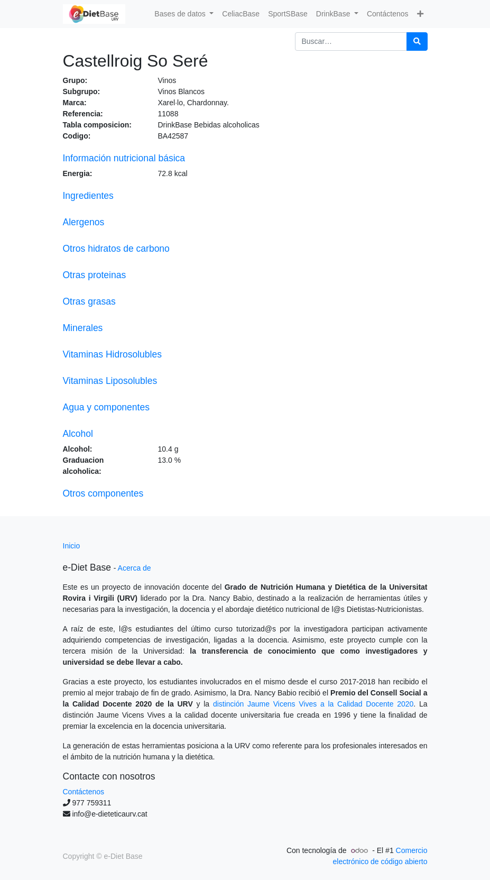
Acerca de (134, 568)
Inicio (71, 546)
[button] (420, 14)
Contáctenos (84, 791)
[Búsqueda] (417, 41)
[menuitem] (241, 14)
